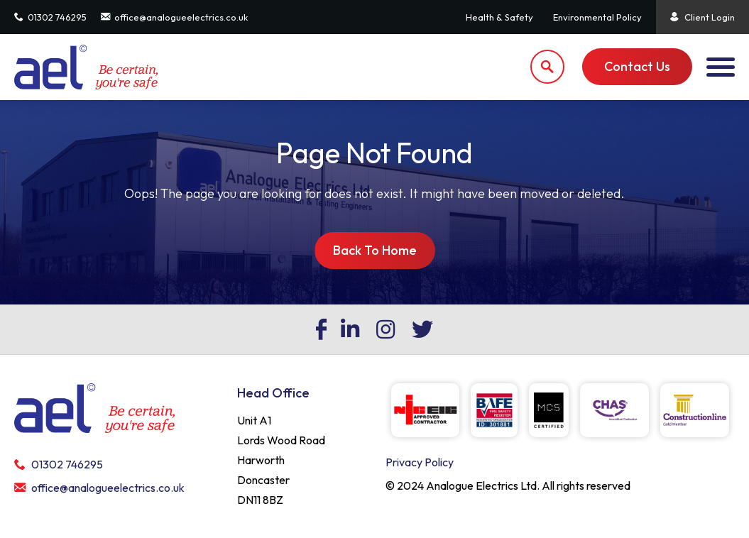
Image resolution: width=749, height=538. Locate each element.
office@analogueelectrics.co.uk (174, 17)
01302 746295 (50, 17)
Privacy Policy (420, 462)
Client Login (702, 17)
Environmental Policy (597, 17)
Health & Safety (499, 17)
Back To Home (375, 250)
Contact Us (637, 66)
